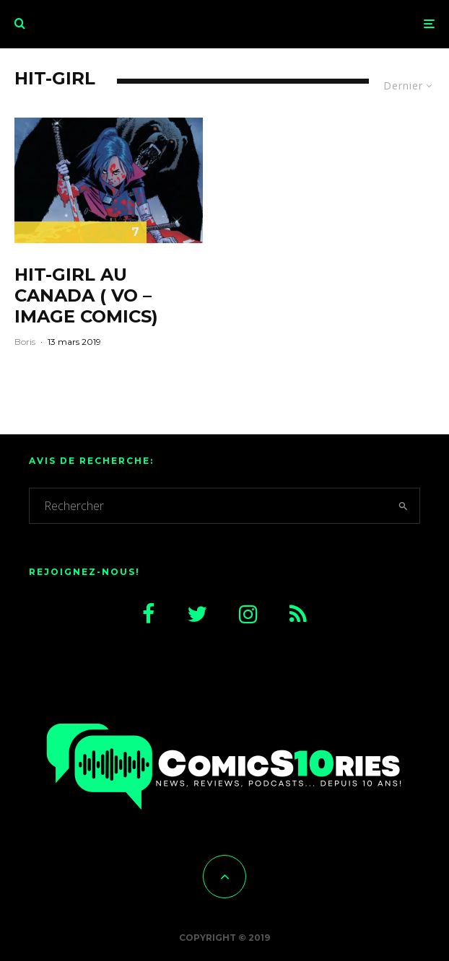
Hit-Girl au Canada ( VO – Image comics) (86, 296)
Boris (24, 341)
